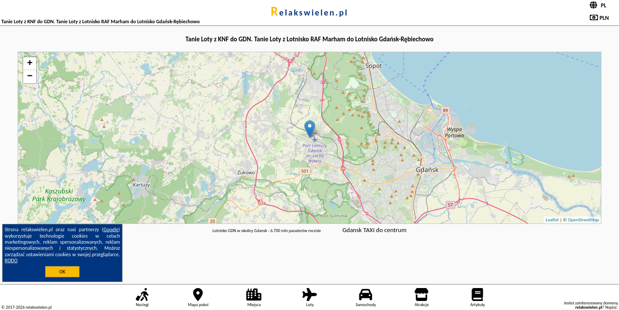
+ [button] (30, 63)
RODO (11, 260)
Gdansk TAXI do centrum (375, 230)
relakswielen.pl (310, 12)
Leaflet (552, 220)
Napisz (611, 307)
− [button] (30, 76)
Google (111, 229)
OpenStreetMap (583, 220)
